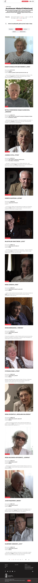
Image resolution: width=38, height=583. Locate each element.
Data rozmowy (22, 31)
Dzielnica (25, 29)
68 (25, 559)
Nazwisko (11, 29)
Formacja (18, 29)
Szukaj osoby (19, 20)
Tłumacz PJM (16, 564)
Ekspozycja (6, 564)
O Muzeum (26, 564)
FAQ (5, 567)
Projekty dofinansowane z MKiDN (29, 567)
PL (29, 1)
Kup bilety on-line (25, 1)
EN (30, 1)
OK (29, 580)
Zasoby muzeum (8, 6)
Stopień (14, 31)
